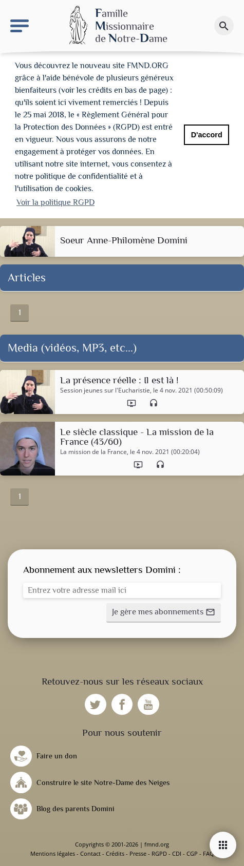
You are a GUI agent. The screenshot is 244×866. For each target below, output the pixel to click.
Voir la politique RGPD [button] (55, 202)
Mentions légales (52, 853)
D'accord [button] (206, 135)
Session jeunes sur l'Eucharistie (105, 390)
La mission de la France (93, 452)
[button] (163, 613)
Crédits (115, 853)
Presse (137, 853)
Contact (90, 853)
